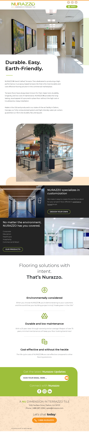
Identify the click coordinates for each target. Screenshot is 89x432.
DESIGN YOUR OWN (61, 207)
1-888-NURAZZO (46, 421)
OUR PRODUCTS (16, 244)
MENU (73, 6)
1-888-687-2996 (38, 409)
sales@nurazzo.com (54, 409)
